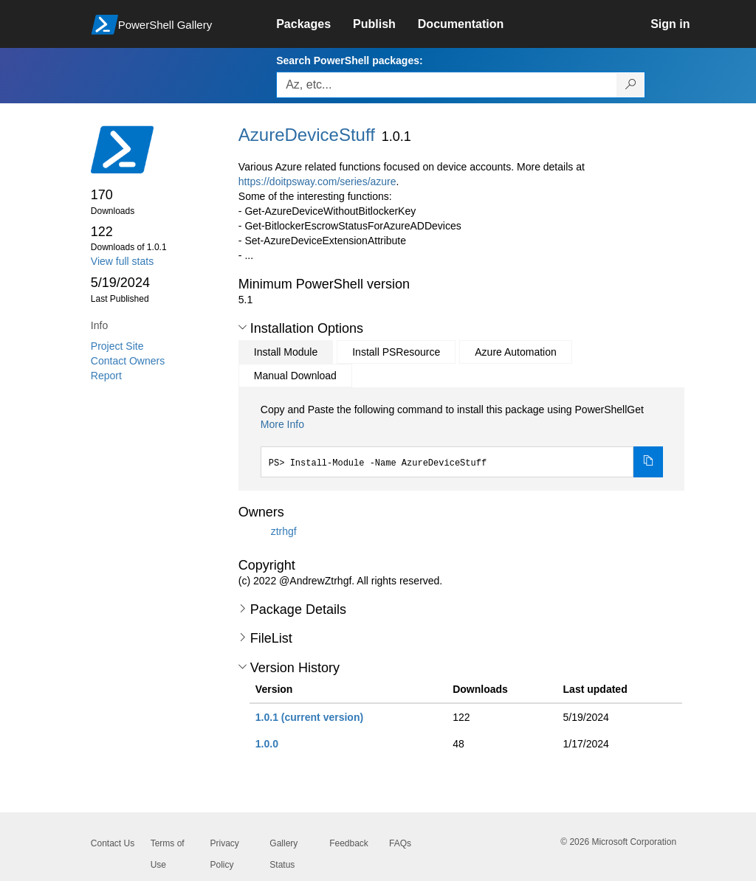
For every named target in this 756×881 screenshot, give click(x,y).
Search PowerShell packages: (349, 60)
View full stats (122, 261)
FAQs (400, 843)
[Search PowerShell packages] (630, 85)
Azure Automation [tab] (516, 352)
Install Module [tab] (285, 352)
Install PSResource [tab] (396, 352)
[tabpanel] (462, 439)
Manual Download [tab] (295, 375)
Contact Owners (128, 361)
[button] (242, 327)
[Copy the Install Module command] (648, 461)
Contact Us (112, 843)
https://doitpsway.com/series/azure (317, 181)
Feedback (348, 843)
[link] (314, 24)
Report (106, 375)
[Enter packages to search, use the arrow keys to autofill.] (446, 85)
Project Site (117, 346)
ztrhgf (284, 530)
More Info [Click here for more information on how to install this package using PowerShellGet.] (282, 424)
